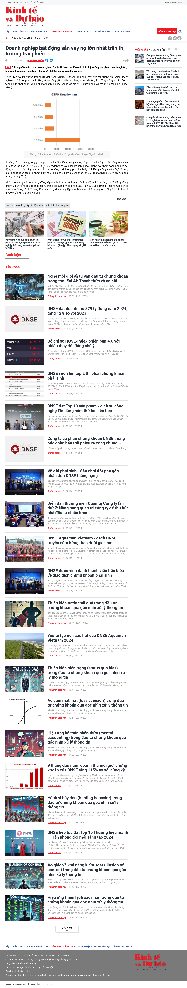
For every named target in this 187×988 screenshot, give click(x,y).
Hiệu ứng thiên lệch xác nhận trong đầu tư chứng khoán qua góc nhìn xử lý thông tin (86, 899)
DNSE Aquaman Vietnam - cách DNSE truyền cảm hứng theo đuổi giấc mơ (82, 540)
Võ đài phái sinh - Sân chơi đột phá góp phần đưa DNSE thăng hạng (83, 473)
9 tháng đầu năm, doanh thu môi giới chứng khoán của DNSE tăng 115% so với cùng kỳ (87, 767)
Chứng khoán (36, 60)
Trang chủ (15, 38)
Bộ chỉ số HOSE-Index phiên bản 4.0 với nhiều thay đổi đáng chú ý (84, 343)
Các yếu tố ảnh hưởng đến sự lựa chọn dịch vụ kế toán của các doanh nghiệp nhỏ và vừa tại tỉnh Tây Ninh (163, 59)
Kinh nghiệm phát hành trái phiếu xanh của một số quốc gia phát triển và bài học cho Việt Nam (108, 242)
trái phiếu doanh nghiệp (57, 205)
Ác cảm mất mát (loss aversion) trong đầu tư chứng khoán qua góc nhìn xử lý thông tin (88, 702)
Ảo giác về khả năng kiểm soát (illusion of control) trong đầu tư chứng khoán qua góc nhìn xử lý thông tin (87, 870)
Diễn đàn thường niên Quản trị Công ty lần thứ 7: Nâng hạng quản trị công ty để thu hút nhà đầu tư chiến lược (88, 508)
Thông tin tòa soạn (166, 32)
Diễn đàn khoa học (121, 31)
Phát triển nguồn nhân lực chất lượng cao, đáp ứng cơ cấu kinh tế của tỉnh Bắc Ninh (162, 90)
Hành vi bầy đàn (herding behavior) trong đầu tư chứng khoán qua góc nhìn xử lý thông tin (85, 802)
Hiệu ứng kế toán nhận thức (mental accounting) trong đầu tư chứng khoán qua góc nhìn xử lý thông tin (87, 737)
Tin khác (12, 267)
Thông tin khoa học (57, 296)
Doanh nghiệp (83, 31)
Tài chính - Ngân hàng (62, 31)
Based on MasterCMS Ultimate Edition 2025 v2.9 (28, 984)
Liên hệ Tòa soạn (37, 2)
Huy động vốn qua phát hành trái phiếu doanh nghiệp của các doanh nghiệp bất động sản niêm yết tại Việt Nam (23, 244)
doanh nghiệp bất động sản (29, 205)
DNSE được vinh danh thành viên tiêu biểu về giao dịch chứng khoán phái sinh (86, 573)
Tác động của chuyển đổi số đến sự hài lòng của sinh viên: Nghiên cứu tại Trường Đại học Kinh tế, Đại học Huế (163, 75)
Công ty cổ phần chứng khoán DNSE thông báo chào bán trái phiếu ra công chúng (86, 440)
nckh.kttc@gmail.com (22, 971)
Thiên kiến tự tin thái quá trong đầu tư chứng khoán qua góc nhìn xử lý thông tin (85, 605)
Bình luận (13, 255)
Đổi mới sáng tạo (102, 31)
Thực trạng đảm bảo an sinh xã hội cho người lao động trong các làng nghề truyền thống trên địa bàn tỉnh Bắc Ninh (163, 105)
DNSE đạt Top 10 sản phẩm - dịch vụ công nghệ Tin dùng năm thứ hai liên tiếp (86, 408)
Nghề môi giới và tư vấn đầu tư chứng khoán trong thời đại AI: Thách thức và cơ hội (88, 278)
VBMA (10, 205)
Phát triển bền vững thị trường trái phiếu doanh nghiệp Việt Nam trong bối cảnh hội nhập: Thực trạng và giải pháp (66, 244)
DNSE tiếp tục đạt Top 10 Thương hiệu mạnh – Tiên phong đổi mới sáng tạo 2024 (88, 834)
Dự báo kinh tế (43, 31)
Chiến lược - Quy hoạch (23, 31)
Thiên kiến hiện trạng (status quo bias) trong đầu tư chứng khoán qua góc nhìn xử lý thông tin (86, 673)
